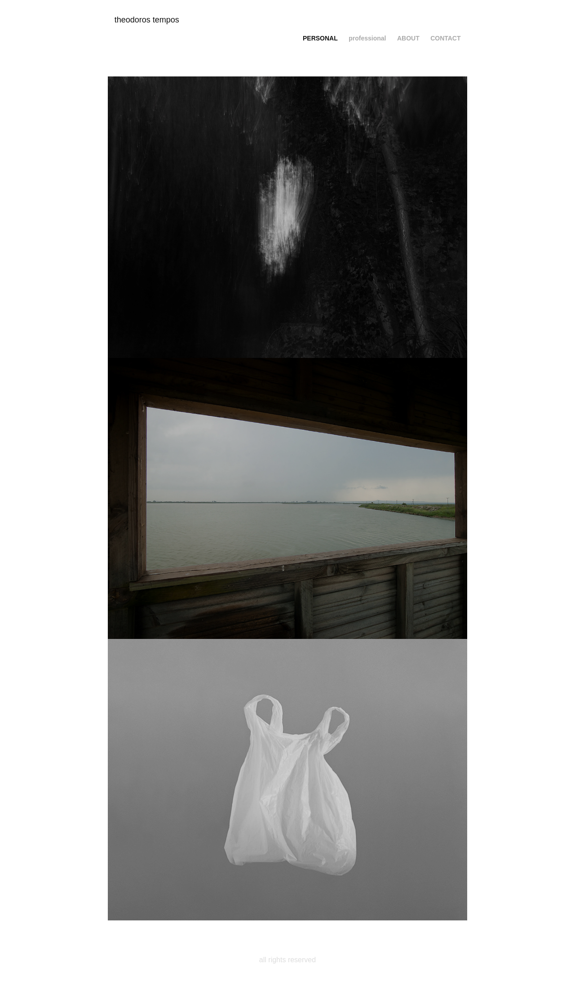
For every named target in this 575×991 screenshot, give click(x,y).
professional (367, 38)
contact (445, 38)
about (408, 38)
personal (320, 38)
